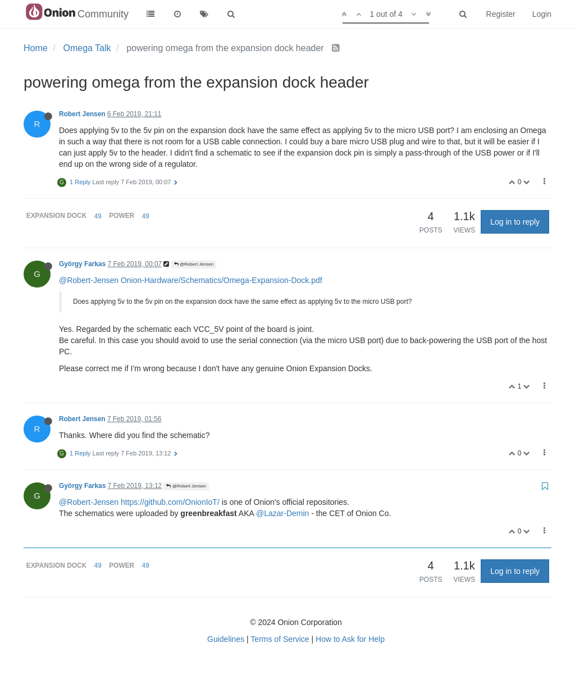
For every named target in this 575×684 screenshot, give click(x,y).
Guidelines (225, 639)
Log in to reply (515, 221)
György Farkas (82, 264)
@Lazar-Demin (282, 513)
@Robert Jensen (193, 264)
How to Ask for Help (350, 639)
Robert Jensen (82, 114)
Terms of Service (279, 639)
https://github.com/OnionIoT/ (170, 502)
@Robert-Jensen (88, 280)
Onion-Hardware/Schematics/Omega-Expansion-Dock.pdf (221, 280)
